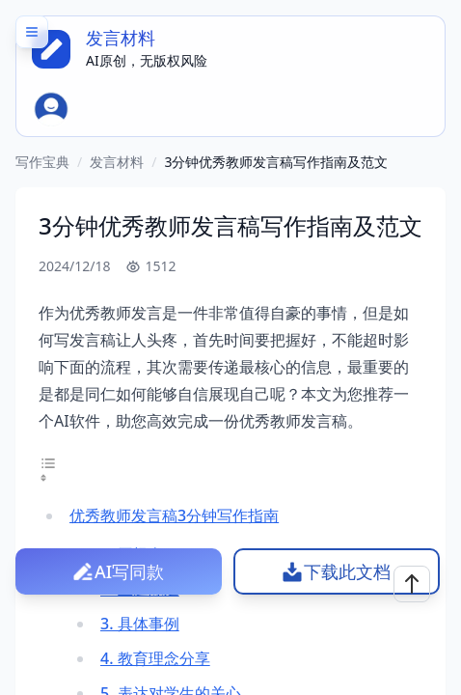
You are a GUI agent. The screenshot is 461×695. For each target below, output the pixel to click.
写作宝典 (42, 162)
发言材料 (117, 162)
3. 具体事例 (139, 623)
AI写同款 (129, 571)
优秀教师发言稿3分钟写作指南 (174, 515)
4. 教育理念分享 (155, 658)
